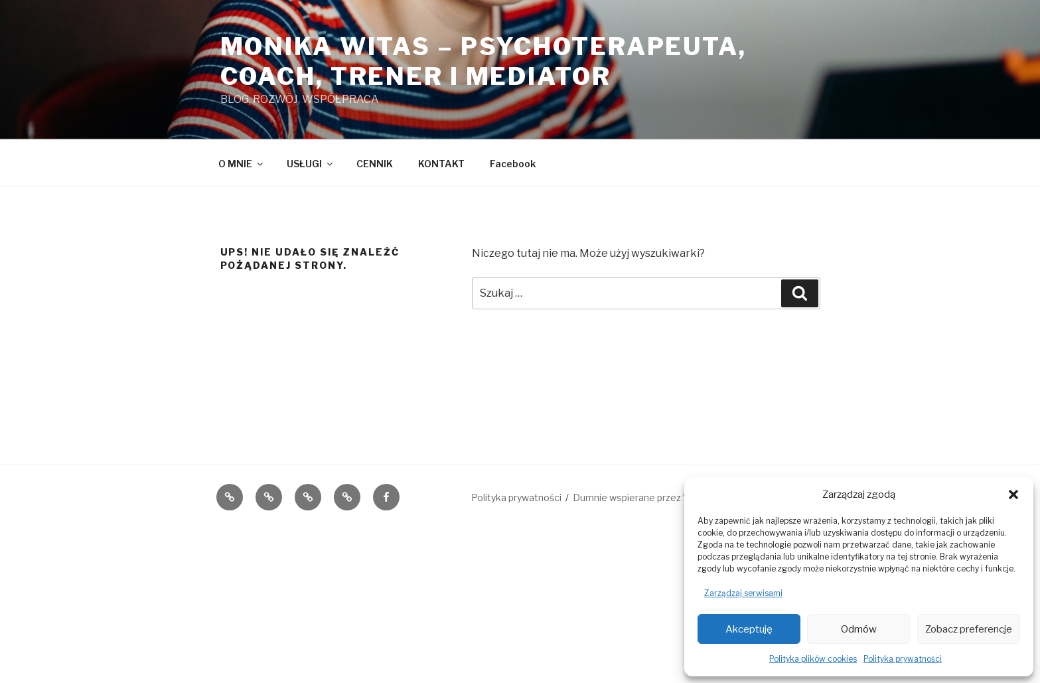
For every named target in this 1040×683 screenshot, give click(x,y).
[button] (1013, 494)
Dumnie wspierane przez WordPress (653, 497)
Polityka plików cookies (813, 659)
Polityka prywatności (902, 659)
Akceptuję (749, 629)
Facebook (513, 163)
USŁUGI (310, 163)
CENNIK (374, 163)
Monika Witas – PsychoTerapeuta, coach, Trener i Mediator (483, 61)
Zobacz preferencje (968, 629)
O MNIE (241, 163)
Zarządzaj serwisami (743, 593)
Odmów (859, 629)
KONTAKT (441, 163)
